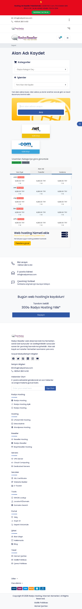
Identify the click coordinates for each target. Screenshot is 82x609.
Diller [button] (13, 578)
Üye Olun (50, 388)
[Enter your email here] (28, 388)
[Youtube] (37, 358)
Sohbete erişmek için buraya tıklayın (33, 284)
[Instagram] (33, 358)
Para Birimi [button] (16, 583)
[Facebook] (13, 358)
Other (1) (26, 162)
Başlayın (41, 315)
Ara (41, 112)
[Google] (23, 358)
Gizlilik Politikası (41, 602)
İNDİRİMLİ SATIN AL (41, 12)
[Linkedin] (28, 358)
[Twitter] (18, 358)
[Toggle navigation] (69, 19)
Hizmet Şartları (41, 606)
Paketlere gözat (22, 243)
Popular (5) (16, 162)
